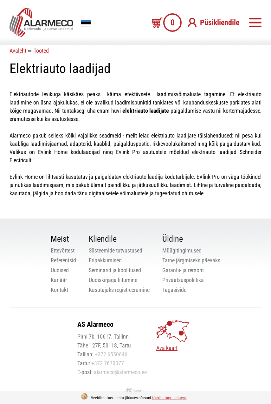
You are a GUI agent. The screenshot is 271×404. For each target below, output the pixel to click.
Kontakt (59, 289)
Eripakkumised (105, 260)
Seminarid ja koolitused (115, 270)
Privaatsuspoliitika (183, 280)
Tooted (41, 50)
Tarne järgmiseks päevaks (191, 260)
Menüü (255, 22)
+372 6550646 (111, 354)
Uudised (60, 270)
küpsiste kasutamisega (169, 398)
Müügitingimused (182, 250)
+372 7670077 (107, 363)
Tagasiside (174, 289)
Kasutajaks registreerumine (119, 289)
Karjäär (59, 280)
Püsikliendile (219, 22)
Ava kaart (166, 348)
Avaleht (18, 50)
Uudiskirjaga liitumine (113, 280)
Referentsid (63, 260)
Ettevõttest (62, 250)
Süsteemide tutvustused (115, 250)
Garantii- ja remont (183, 270)
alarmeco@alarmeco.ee (120, 372)
